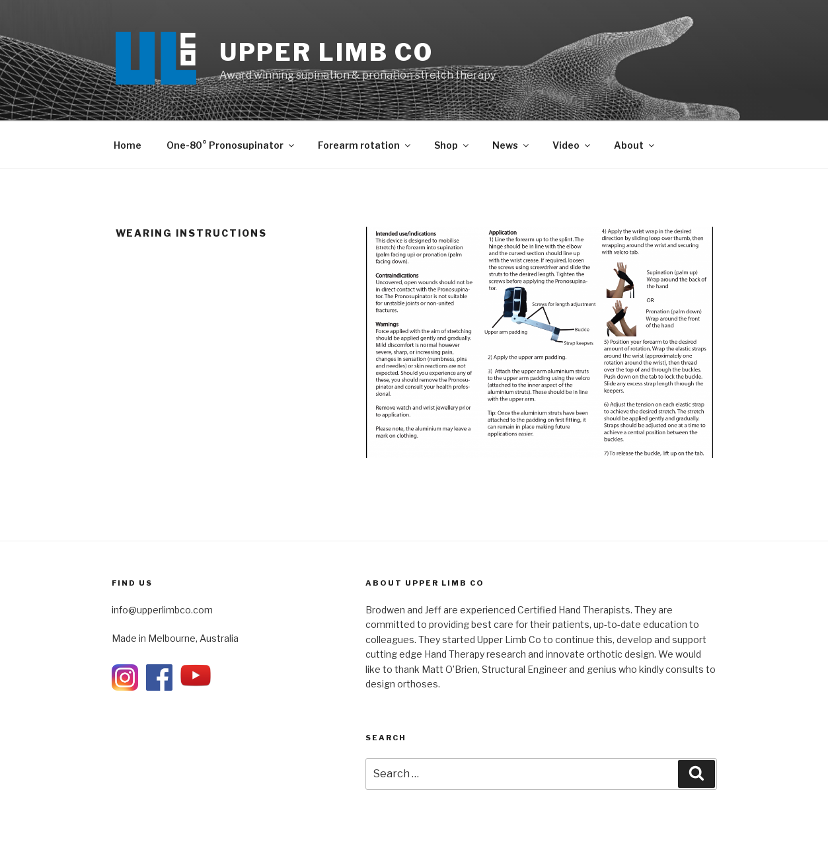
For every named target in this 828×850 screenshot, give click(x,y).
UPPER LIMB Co (326, 52)
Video (572, 145)
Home (127, 145)
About (635, 145)
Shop (452, 145)
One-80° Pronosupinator (231, 145)
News (511, 145)
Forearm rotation (365, 145)
